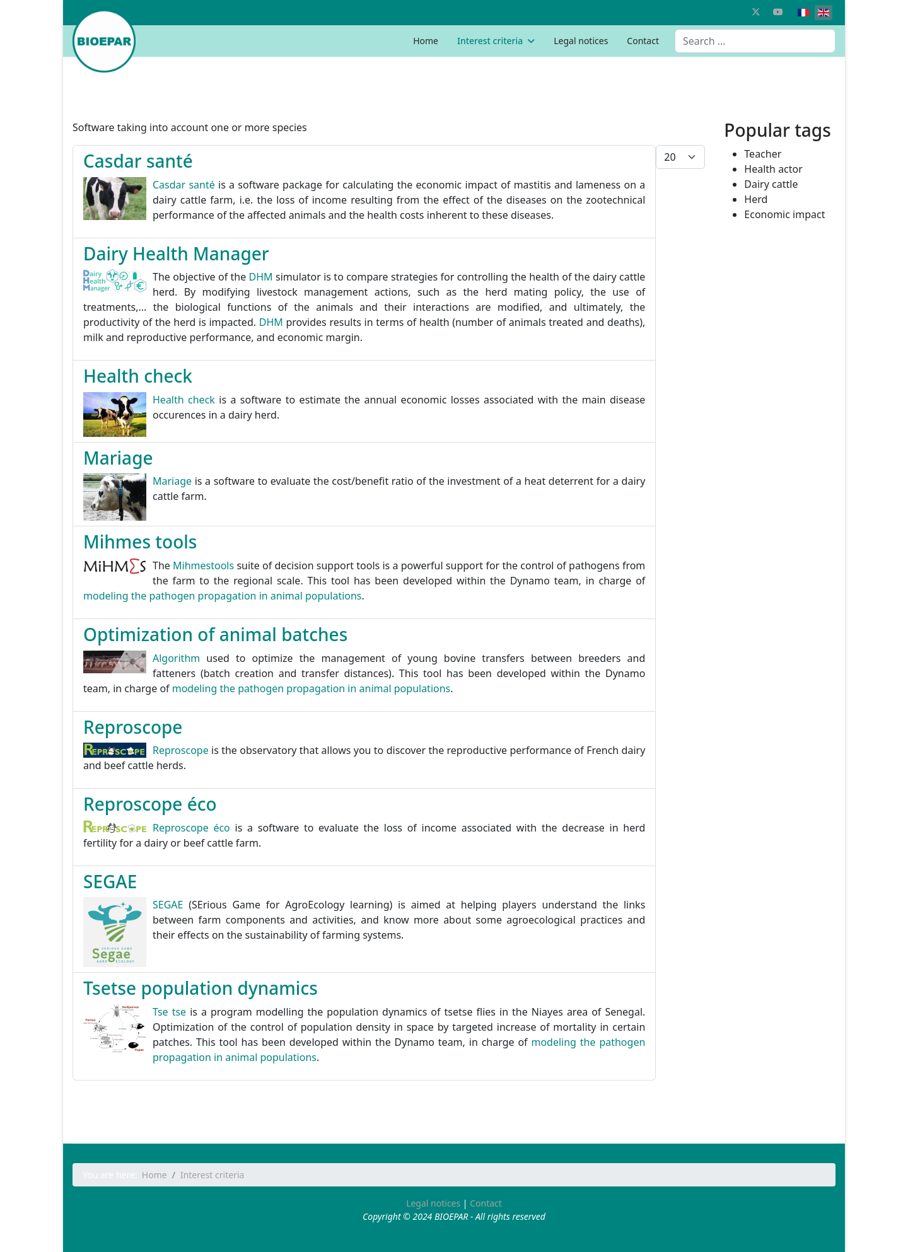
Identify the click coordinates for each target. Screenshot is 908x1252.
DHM (261, 277)
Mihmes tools (140, 542)
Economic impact (784, 214)
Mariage (118, 458)
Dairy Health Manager (176, 253)
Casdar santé (138, 161)
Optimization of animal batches (215, 634)
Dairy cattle (771, 184)
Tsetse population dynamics (200, 988)
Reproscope (132, 727)
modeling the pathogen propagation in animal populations (222, 596)
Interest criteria (490, 41)
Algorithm (176, 658)
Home (425, 41)
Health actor (773, 169)
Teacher (762, 154)
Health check (137, 376)
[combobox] (755, 41)
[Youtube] (778, 12)
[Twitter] (756, 12)
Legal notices (581, 41)
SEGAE (110, 881)
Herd (755, 199)
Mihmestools (203, 565)
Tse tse (169, 1012)
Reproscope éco (150, 804)
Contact (643, 41)
